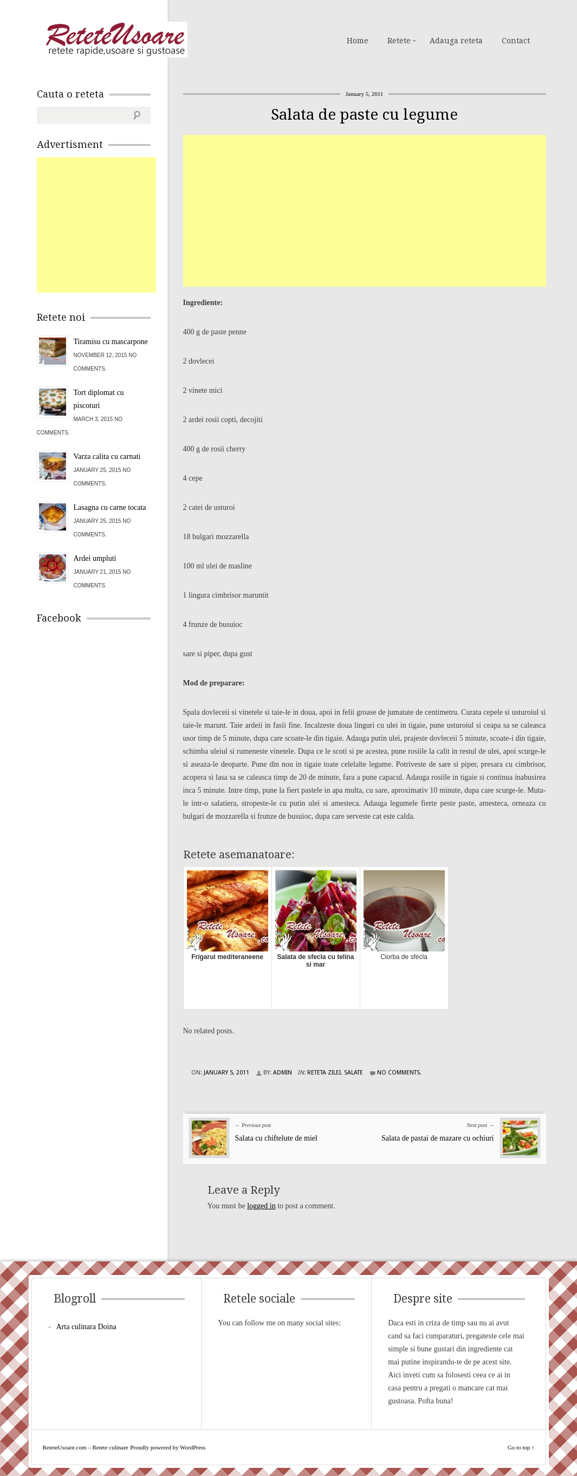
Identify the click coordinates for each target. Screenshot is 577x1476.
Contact (516, 40)
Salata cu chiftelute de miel (276, 1138)
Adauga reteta (456, 40)
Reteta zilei (324, 1072)
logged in (261, 1206)
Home (357, 40)
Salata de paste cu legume (364, 115)
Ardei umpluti (95, 558)
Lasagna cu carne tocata (110, 507)
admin (282, 1072)
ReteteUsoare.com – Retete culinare (114, 39)
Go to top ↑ (521, 1447)
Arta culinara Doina (86, 1327)
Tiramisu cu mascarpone (111, 342)
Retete (399, 40)
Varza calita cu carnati (107, 456)
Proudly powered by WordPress (167, 1447)
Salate (353, 1072)
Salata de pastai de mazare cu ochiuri (437, 1138)
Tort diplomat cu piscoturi (99, 399)
